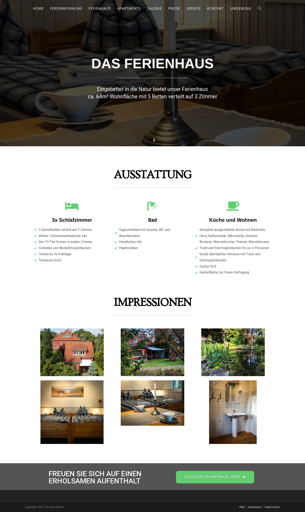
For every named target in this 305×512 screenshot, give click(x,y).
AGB (241, 507)
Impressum (254, 507)
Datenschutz (272, 507)
